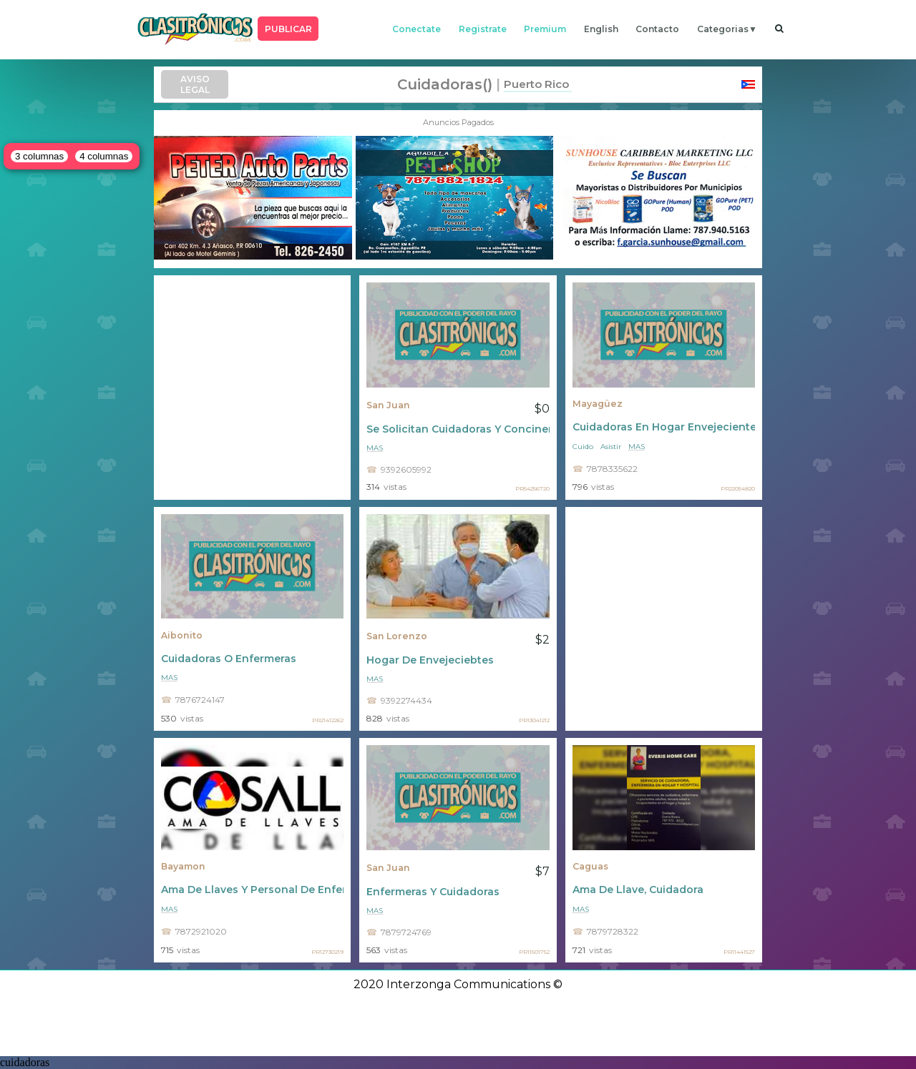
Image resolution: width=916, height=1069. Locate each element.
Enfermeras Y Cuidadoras (433, 891)
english (601, 29)
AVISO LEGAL (195, 84)
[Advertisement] (252, 387)
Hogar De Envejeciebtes (430, 660)
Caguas (590, 866)
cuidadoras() (444, 84)
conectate (416, 29)
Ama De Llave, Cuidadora (637, 889)
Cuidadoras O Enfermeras (228, 658)
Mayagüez (597, 403)
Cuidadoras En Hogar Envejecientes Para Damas (663, 426)
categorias (723, 29)
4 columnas (103, 156)
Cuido (582, 446)
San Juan (388, 405)
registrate (483, 29)
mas (374, 448)
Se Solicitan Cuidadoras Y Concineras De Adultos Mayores (457, 429)
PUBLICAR (288, 29)
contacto (657, 29)
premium (545, 29)
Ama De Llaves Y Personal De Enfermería (252, 889)
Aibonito (182, 635)
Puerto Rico (536, 84)
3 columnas (39, 156)
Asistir (610, 446)
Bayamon (183, 866)
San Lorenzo (396, 636)
